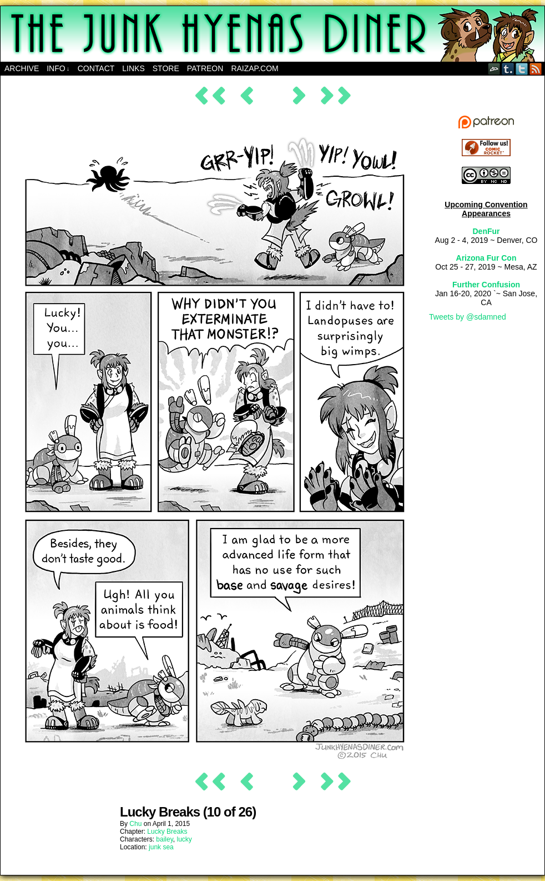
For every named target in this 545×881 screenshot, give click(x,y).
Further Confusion (486, 284)
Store (166, 68)
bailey (164, 839)
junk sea (161, 847)
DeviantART (494, 69)
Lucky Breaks (167, 831)
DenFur (486, 231)
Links (133, 68)
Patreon (205, 68)
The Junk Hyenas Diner (272, 34)
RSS (536, 69)
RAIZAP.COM (254, 68)
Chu (135, 824)
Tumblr (508, 69)
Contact (96, 68)
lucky (184, 839)
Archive (21, 68)
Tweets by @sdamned (467, 316)
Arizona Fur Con (486, 257)
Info (58, 69)
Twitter (522, 69)
